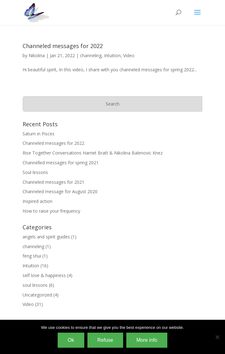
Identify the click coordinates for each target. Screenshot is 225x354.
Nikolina (37, 55)
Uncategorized (37, 295)
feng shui (32, 256)
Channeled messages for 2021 (53, 182)
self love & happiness (44, 275)
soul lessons (35, 285)
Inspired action (37, 201)
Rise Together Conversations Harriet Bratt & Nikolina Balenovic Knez (93, 153)
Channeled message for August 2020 (60, 191)
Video (128, 55)
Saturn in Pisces (39, 134)
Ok (71, 340)
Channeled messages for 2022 (63, 46)
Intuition (112, 55)
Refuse (105, 340)
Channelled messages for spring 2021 (61, 163)
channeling (91, 55)
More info (146, 340)
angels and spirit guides (46, 237)
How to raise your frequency (51, 211)
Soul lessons (35, 172)
